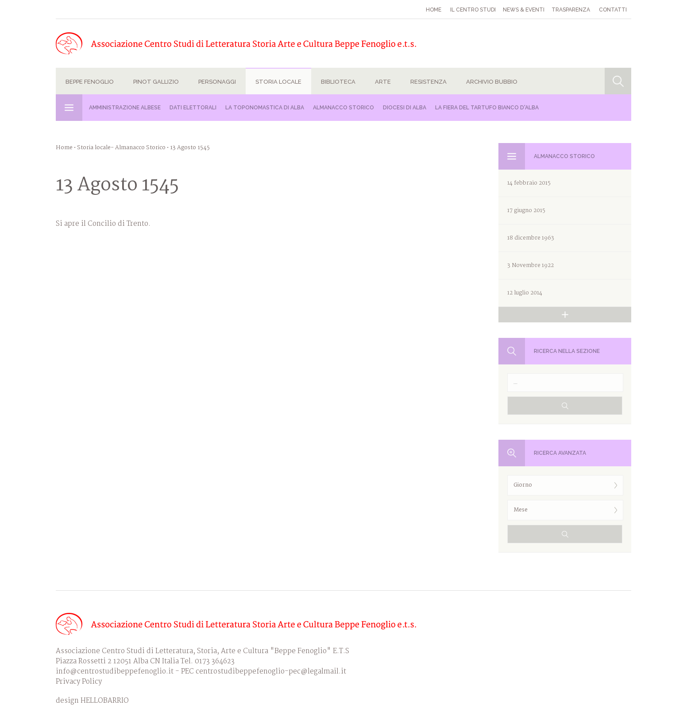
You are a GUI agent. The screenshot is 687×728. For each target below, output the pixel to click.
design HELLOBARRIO (92, 701)
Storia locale (278, 81)
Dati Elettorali (193, 108)
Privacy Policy (79, 681)
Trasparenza (571, 10)
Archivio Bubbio (491, 81)
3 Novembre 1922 (530, 265)
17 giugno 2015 (526, 210)
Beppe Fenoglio (90, 81)
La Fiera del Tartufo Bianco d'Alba (487, 108)
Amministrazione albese (125, 108)
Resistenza (428, 81)
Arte (383, 81)
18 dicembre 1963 (530, 238)
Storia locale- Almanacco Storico (121, 147)
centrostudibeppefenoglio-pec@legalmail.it (271, 671)
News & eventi (523, 10)
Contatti (613, 10)
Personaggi (217, 81)
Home (433, 10)
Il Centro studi (473, 10)
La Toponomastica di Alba (264, 108)
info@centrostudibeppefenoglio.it (115, 671)
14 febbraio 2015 (529, 183)
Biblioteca (338, 81)
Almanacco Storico (343, 108)
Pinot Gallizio (156, 81)
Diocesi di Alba (404, 108)
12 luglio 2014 (524, 293)
